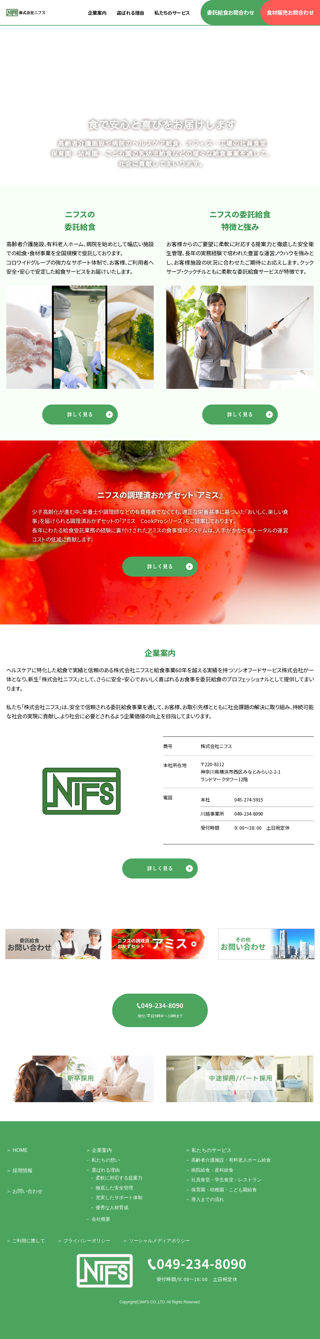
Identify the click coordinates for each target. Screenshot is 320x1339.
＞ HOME (17, 1150)
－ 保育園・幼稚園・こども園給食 (221, 1189)
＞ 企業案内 (99, 1150)
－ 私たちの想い (103, 1160)
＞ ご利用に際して (25, 1240)
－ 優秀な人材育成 (109, 1207)
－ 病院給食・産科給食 (209, 1170)
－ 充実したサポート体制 (116, 1197)
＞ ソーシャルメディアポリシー (156, 1240)
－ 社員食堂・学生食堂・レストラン (223, 1179)
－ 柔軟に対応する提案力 (116, 1177)
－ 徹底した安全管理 (111, 1187)
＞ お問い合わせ (24, 1191)
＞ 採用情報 (19, 1170)
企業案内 (97, 12)
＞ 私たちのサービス (208, 1150)
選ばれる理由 (130, 12)
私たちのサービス (172, 12)
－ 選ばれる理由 (103, 1170)
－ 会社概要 (98, 1219)
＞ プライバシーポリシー (84, 1240)
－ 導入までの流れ (204, 1199)
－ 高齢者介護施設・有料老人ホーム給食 (228, 1160)
